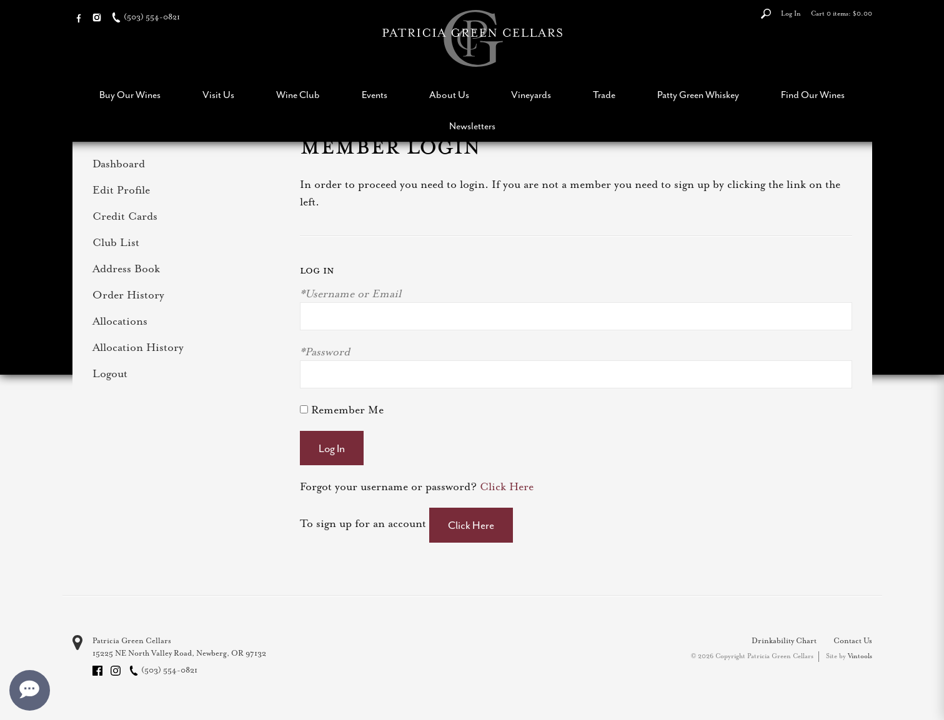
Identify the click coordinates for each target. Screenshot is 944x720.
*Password (325, 351)
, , (179, 653)
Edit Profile (121, 190)
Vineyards (531, 95)
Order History (128, 295)
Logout (109, 373)
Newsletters (472, 126)
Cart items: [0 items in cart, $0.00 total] (841, 13)
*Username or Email (350, 293)
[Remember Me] (304, 409)
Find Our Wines (813, 95)
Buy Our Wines (130, 95)
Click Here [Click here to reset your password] (507, 486)
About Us (449, 95)
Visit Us (218, 95)
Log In (791, 13)
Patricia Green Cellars (131, 641)
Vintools (860, 656)
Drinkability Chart (784, 641)
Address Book (126, 268)
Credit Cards (124, 216)
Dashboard (118, 163)
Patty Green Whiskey (698, 95)
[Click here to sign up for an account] (471, 525)
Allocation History (138, 347)
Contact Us (852, 641)
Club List (115, 242)
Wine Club (298, 95)
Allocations (119, 321)
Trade (604, 95)
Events (374, 95)
